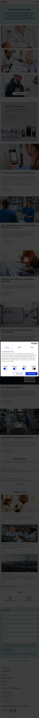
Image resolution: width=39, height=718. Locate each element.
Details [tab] (19, 347)
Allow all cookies (31, 373)
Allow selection (19, 373)
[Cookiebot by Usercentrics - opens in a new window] (32, 343)
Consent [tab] (7, 347)
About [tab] (32, 347)
